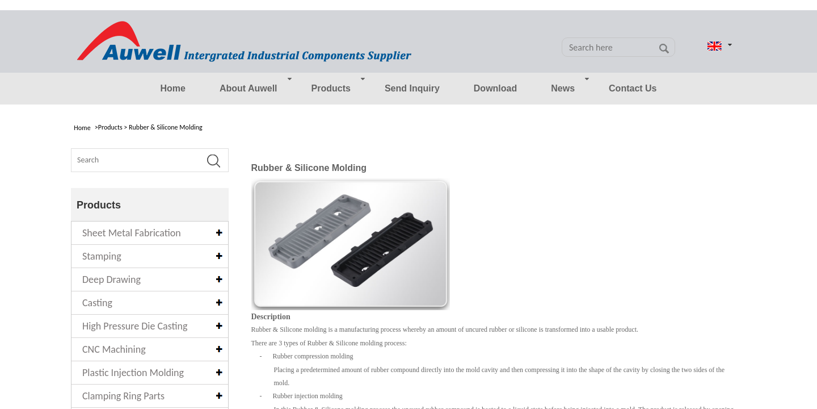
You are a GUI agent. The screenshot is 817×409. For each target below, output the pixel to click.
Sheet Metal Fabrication (131, 233)
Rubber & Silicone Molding (166, 127)
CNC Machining (114, 349)
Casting (97, 303)
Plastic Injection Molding (133, 372)
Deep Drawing (111, 279)
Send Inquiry (412, 88)
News (563, 88)
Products (331, 88)
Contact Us (632, 88)
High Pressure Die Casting (134, 326)
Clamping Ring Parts (123, 396)
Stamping (101, 256)
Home (172, 88)
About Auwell (248, 88)
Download (495, 88)
